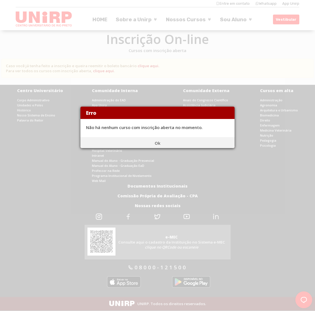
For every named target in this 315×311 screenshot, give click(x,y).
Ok (157, 143)
